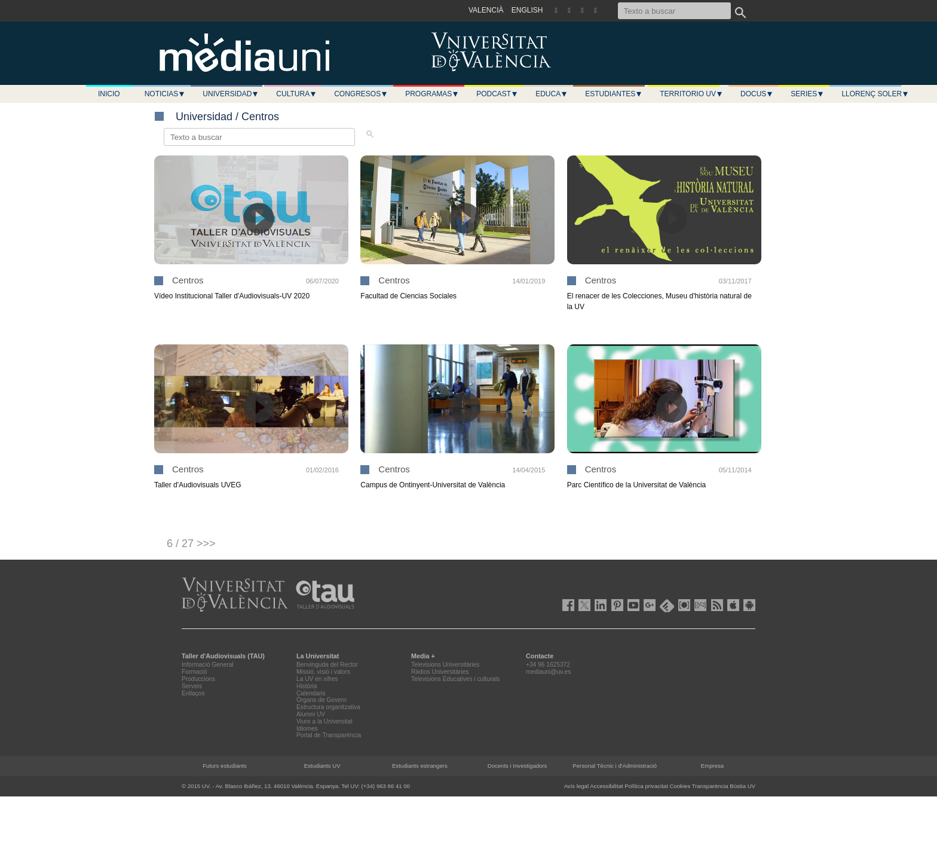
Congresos (361, 94)
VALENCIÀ (485, 10)
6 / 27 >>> (191, 543)
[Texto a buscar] (674, 10)
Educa (551, 94)
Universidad (231, 94)
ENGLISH (527, 10)
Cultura (296, 94)
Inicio (109, 94)
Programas (432, 94)
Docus (756, 94)
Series (807, 94)
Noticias (165, 94)
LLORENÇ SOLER (875, 94)
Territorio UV (691, 94)
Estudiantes (613, 94)
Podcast (497, 94)
